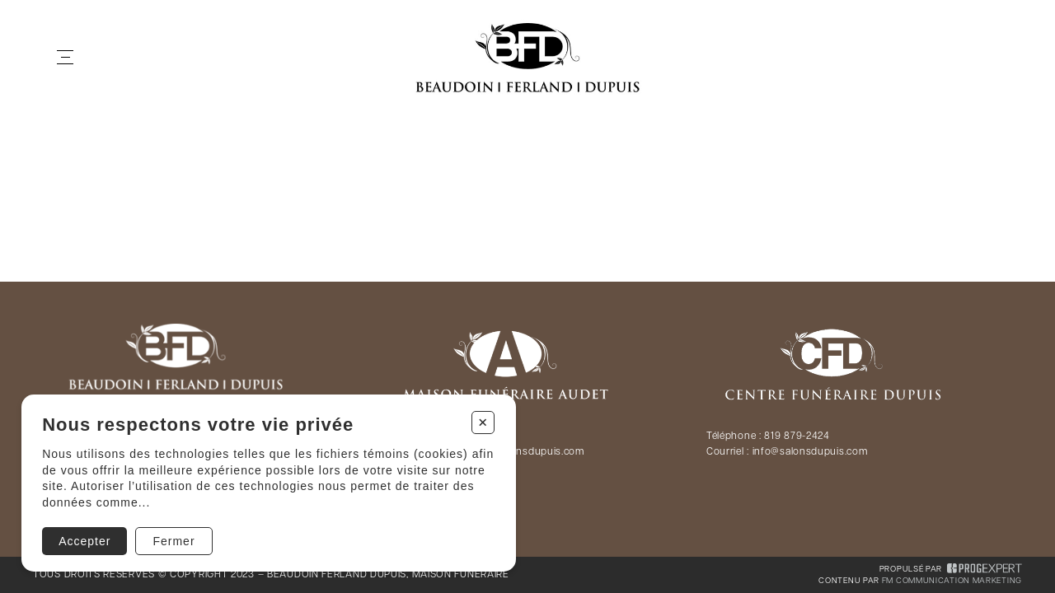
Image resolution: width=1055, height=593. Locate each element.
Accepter (84, 541)
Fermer (173, 541)
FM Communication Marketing (952, 581)
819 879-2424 (796, 436)
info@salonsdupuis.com (810, 452)
